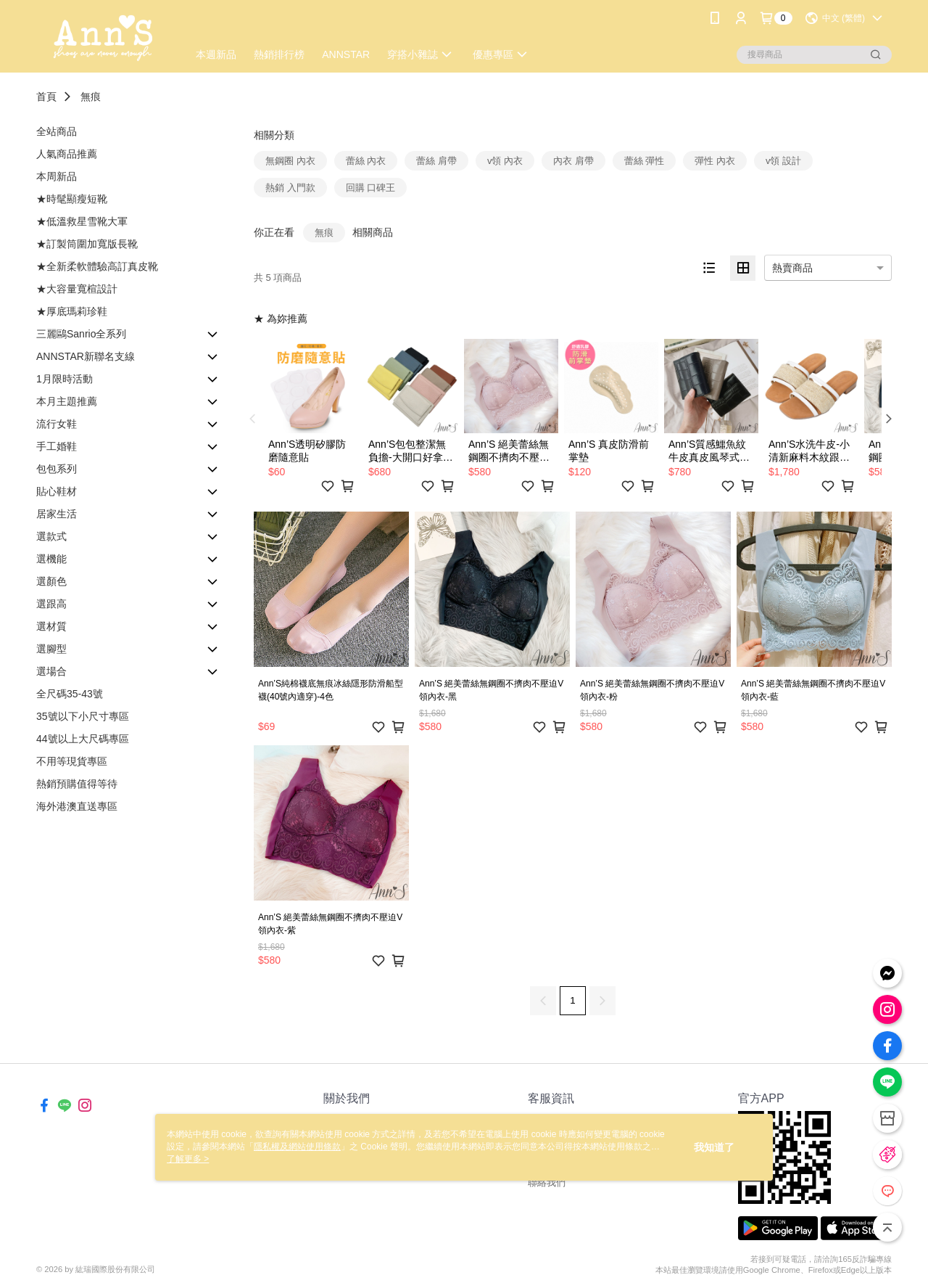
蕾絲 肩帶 (436, 160)
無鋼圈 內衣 (290, 160)
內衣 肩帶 (573, 160)
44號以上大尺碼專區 (82, 739)
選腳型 (51, 649)
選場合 (51, 671)
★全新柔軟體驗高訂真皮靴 (97, 266)
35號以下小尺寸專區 (82, 716)
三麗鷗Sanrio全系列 (81, 334)
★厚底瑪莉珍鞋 (71, 311)
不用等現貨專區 (71, 761)
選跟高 (51, 604)
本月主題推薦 (66, 401)
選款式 (51, 536)
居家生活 (56, 514)
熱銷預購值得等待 (76, 784)
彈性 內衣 (715, 160)
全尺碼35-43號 (69, 694)
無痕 (90, 96)
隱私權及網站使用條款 (297, 1146)
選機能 (51, 559)
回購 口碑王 (371, 187)
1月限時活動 (64, 379)
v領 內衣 (505, 160)
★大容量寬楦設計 (76, 289)
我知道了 (714, 1147)
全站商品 (56, 131)
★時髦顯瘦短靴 (71, 199)
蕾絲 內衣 (366, 160)
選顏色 (51, 581)
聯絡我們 (547, 1182)
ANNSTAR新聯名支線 (85, 356)
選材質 (51, 626)
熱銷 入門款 (290, 187)
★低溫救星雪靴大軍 (82, 221)
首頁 (46, 96)
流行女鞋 (56, 424)
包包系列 (56, 469)
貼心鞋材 (56, 491)
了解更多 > (188, 1159)
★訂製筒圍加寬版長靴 (87, 244)
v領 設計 (783, 160)
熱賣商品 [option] (792, 268)
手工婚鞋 (56, 446)
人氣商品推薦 (66, 154)
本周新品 (56, 176)
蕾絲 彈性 (644, 160)
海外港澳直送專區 (76, 806)
